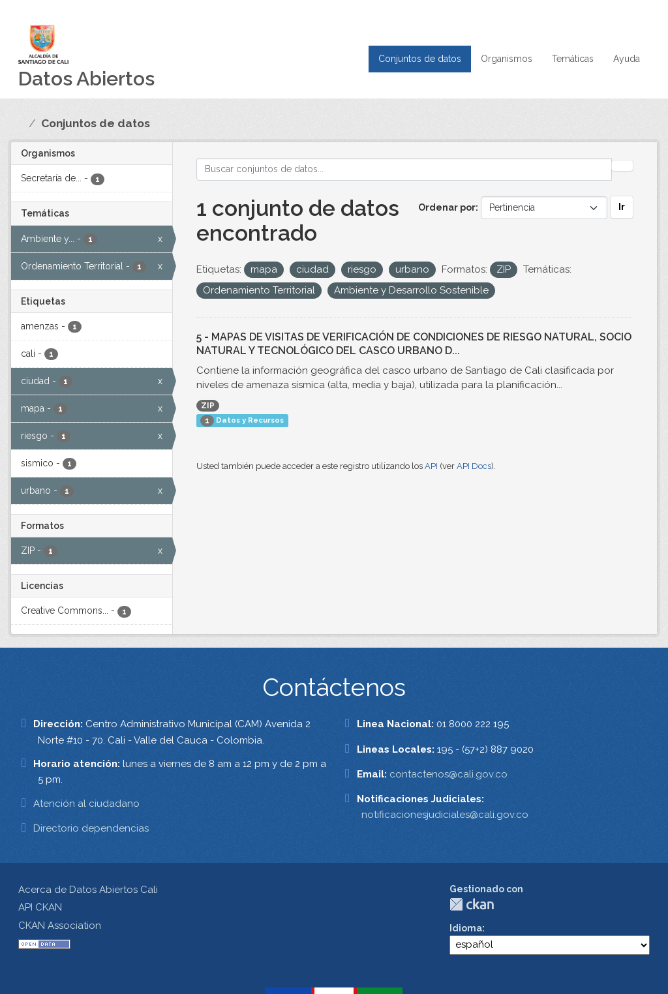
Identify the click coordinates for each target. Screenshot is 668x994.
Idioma (465, 928)
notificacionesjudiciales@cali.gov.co (444, 815)
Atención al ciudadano (86, 803)
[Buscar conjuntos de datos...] (404, 169)
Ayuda (626, 58)
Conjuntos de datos (419, 58)
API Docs (474, 466)
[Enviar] (622, 166)
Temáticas (573, 58)
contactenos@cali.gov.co (448, 774)
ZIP (208, 405)
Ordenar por (447, 207)
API (431, 466)
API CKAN (40, 907)
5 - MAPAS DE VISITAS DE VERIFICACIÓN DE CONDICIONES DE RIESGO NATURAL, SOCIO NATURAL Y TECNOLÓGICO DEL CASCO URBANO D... (413, 344)
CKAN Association (59, 925)
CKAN (471, 904)
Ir (621, 207)
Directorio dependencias (91, 828)
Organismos (506, 58)
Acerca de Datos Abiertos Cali (88, 890)
